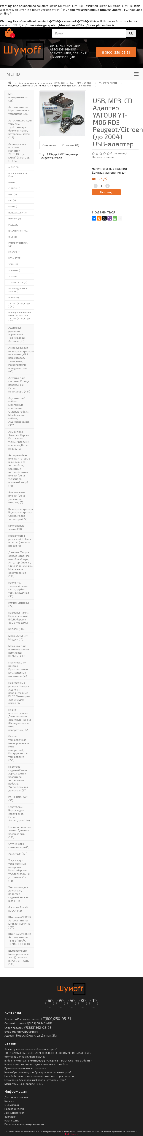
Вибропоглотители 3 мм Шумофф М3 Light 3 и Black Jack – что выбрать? (48, 1060)
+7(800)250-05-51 (56, 1018)
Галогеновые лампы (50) (16, 527)
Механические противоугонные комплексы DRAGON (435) (18, 651)
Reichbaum (71, 1134)
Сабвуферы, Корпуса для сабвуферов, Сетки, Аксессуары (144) (19, 813)
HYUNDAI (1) (14, 218)
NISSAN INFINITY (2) (18, 230)
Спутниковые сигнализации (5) (18, 845)
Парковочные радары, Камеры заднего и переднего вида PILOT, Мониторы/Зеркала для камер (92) (19, 692)
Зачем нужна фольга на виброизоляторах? (30, 1049)
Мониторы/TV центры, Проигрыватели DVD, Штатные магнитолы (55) (18, 669)
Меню (13, 74)
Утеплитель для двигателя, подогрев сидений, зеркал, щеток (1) (18, 893)
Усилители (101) (17, 853)
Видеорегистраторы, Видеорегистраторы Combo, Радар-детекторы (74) (21, 514)
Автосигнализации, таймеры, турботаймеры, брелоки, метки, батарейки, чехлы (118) (20, 129)
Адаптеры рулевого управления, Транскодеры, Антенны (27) (17, 334)
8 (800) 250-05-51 (116, 52)
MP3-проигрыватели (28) (18, 97)
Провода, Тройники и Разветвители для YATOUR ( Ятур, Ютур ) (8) (19, 316)
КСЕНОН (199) (16, 629)
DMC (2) (12, 194)
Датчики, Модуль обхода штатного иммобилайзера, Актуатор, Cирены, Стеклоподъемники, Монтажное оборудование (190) (20, 564)
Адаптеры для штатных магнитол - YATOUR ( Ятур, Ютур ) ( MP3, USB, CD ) (55, 83)
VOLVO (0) (13, 297)
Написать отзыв (103, 157)
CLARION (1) (14, 188)
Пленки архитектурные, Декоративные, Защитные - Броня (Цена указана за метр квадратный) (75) (19, 719)
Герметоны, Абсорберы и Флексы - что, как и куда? (35, 1079)
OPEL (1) (12, 236)
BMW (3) (13, 182)
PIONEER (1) (14, 252)
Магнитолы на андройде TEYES (23, 1083)
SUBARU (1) (14, 270)
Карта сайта (12, 1120)
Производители (14, 1108)
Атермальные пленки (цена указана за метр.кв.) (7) (16, 497)
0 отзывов (117, 153)
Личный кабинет (14, 1112)
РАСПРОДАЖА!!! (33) (18, 798)
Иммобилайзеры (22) (18, 604)
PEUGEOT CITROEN (108, 83)
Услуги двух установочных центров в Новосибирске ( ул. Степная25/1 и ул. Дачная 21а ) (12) (19, 870)
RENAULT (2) (14, 258)
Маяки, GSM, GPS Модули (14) (18, 637)
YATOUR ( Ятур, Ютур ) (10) (19, 305)
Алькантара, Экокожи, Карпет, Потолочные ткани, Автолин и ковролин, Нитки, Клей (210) (19, 440)
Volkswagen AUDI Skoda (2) (17, 290)
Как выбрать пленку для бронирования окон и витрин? (37, 1072)
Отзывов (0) (70, 145)
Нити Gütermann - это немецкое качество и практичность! (39, 1076)
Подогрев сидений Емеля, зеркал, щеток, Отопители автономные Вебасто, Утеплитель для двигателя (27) (18, 778)
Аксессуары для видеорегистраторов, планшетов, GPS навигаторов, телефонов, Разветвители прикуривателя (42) (21, 359)
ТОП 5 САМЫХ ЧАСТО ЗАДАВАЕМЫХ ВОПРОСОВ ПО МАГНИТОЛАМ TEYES (47, 1052)
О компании (11, 1104)
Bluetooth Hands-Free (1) (17, 175)
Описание (49, 145)
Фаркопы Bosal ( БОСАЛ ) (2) (18, 909)
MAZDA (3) (13, 224)
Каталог (9, 1101)
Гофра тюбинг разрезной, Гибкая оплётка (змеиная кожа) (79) (19, 540)
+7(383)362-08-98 (37, 1027)
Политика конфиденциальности (24, 1124)
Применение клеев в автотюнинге (25, 1068)
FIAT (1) (12, 200)
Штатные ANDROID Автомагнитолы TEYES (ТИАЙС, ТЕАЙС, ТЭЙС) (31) (19, 939)
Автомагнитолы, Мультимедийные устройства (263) (19, 110)
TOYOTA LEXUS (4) (17, 282)
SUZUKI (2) (14, 276)
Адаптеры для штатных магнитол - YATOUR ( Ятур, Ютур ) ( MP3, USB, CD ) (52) (19, 152)
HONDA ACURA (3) (17, 212)
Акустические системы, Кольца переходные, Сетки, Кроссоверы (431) (19, 384)
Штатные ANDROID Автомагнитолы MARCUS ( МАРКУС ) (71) (19, 922)
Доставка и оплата (16, 1097)
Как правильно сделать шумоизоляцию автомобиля (36, 1064)
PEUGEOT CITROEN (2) (18, 244)
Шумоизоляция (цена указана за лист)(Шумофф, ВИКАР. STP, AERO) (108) (19, 957)
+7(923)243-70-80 (38, 1023)
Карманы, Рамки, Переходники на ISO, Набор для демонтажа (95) (18, 617)
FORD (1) (12, 206)
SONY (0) (13, 264)
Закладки (10, 1116)
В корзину (106, 192)
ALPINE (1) (13, 167)
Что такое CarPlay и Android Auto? (24, 1056)
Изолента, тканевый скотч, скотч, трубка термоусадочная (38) (18, 589)
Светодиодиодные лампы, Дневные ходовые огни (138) (19, 832)
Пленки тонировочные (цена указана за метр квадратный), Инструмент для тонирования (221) (18, 748)
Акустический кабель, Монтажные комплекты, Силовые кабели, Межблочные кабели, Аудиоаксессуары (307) (19, 411)
